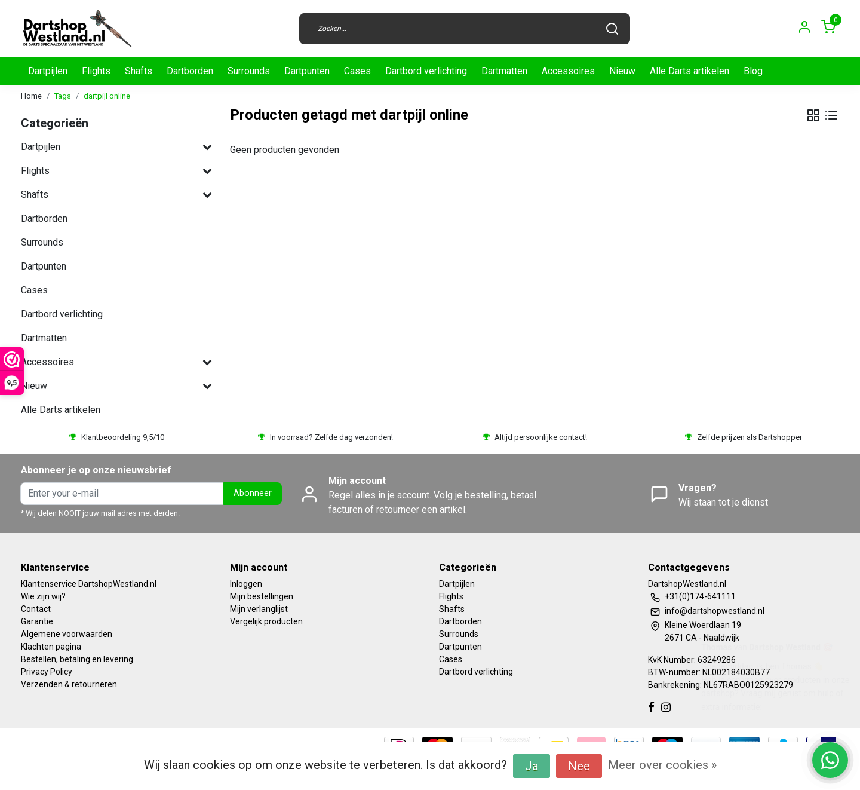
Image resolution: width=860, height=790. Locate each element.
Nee (579, 766)
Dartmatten (504, 70)
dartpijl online (107, 95)
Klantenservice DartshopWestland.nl (88, 584)
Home (31, 95)
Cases (357, 70)
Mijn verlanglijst (259, 609)
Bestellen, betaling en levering (77, 659)
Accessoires (568, 70)
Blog (753, 70)
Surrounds (249, 70)
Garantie (37, 621)
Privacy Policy (46, 671)
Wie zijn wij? (43, 596)
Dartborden (190, 70)
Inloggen (246, 584)
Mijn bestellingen (261, 596)
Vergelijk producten (266, 621)
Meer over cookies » (662, 765)
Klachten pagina (51, 646)
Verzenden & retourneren (69, 684)
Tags (62, 95)
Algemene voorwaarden (66, 634)
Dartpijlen (47, 70)
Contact (36, 609)
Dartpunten (307, 70)
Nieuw (622, 70)
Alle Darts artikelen (689, 70)
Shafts (138, 70)
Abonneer (253, 493)
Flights (96, 70)
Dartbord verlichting (426, 70)
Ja (531, 766)
